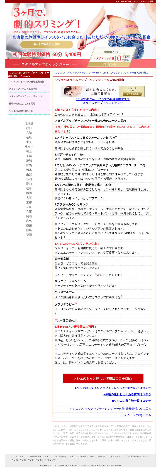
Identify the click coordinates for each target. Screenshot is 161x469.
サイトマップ (49, 460)
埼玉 (29, 151)
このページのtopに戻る (136, 414)
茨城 (29, 160)
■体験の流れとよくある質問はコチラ (127, 394)
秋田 (29, 128)
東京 (29, 142)
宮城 (29, 132)
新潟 (29, 179)
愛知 (29, 183)
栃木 (29, 169)
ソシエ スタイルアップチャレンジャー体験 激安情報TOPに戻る (110, 408)
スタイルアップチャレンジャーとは (26, 96)
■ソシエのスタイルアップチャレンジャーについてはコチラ (113, 387)
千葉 (29, 155)
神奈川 (29, 146)
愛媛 (29, 225)
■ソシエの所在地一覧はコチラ (131, 400)
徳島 (29, 230)
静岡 (29, 193)
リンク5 (39, 460)
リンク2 (15, 460)
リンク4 (31, 460)
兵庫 (29, 211)
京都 (29, 202)
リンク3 (23, 460)
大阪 (29, 197)
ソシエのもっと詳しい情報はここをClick (102, 378)
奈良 (29, 206)
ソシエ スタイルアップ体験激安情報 (26, 81)
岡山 (29, 216)
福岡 (29, 234)
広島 (29, 220)
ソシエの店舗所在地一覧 (21, 111)
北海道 (29, 123)
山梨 (29, 174)
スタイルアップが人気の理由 (23, 89)
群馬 (29, 165)
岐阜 (29, 188)
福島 (29, 137)
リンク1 (146, 456)
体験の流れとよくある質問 (22, 103)
